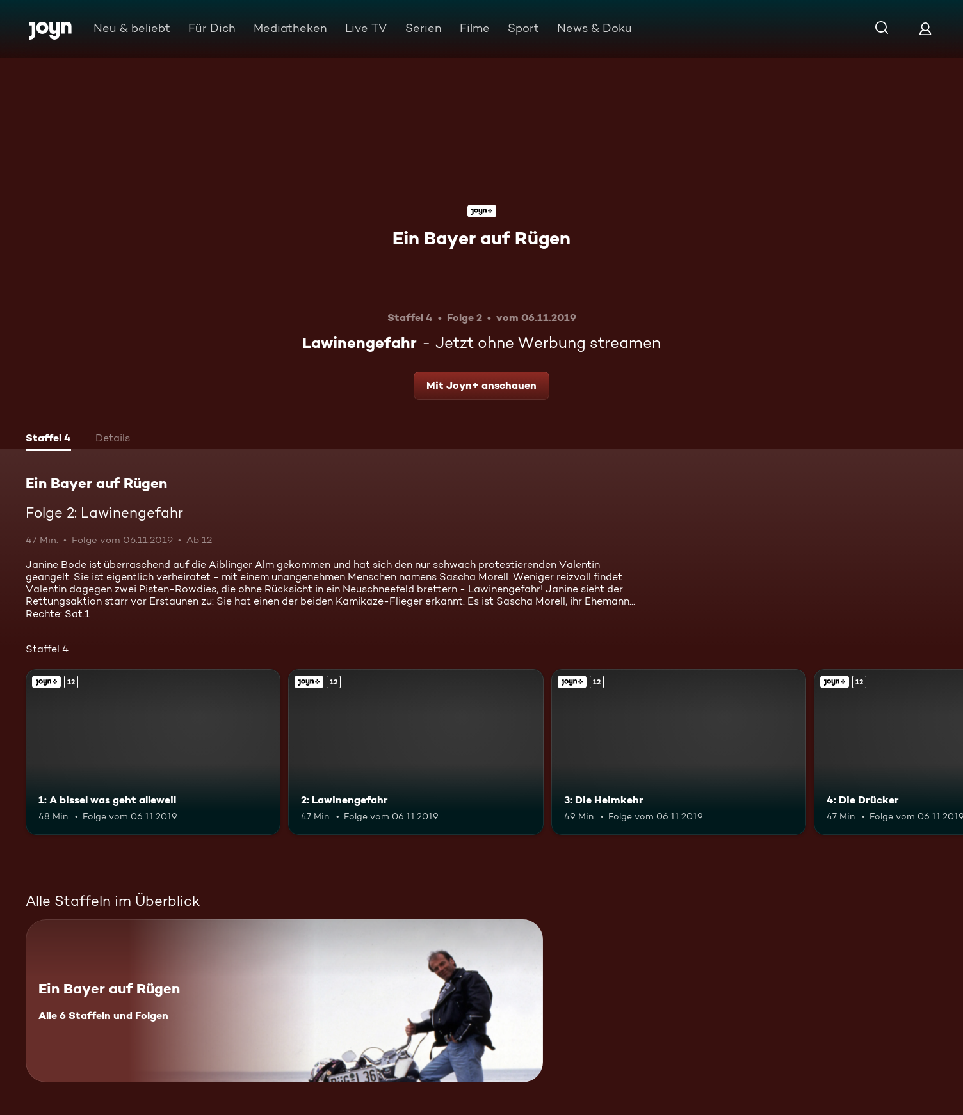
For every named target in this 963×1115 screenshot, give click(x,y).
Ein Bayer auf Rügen (481, 238)
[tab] (48, 439)
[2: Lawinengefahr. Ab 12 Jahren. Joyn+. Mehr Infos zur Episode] (415, 752)
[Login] (925, 28)
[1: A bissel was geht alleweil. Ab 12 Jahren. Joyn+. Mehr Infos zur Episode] (153, 752)
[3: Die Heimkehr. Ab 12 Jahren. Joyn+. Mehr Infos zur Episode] (678, 752)
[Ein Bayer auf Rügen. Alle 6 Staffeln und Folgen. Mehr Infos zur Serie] (284, 1000)
